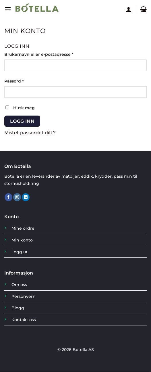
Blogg (17, 307)
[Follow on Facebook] (8, 197)
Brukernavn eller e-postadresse (47, 54)
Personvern (23, 296)
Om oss (19, 284)
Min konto (22, 240)
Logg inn (22, 121)
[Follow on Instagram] (17, 197)
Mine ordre (22, 228)
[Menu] (7, 9)
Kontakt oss (23, 319)
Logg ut (19, 251)
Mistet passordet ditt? (30, 132)
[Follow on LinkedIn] (26, 197)
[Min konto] (128, 9)
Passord (22, 81)
